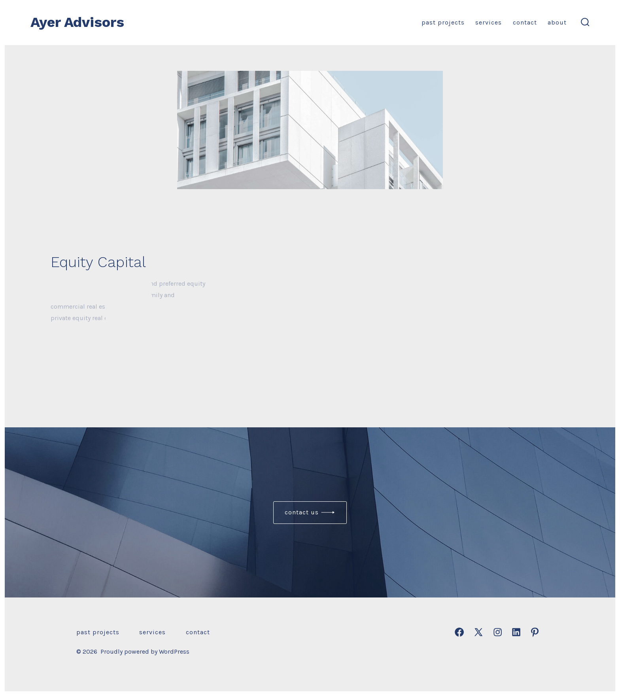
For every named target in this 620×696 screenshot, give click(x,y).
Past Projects (443, 22)
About (557, 22)
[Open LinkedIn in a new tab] (516, 632)
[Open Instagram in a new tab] (497, 632)
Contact (525, 22)
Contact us (302, 512)
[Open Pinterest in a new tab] (534, 632)
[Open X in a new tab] (478, 632)
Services (488, 22)
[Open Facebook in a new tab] (459, 632)
